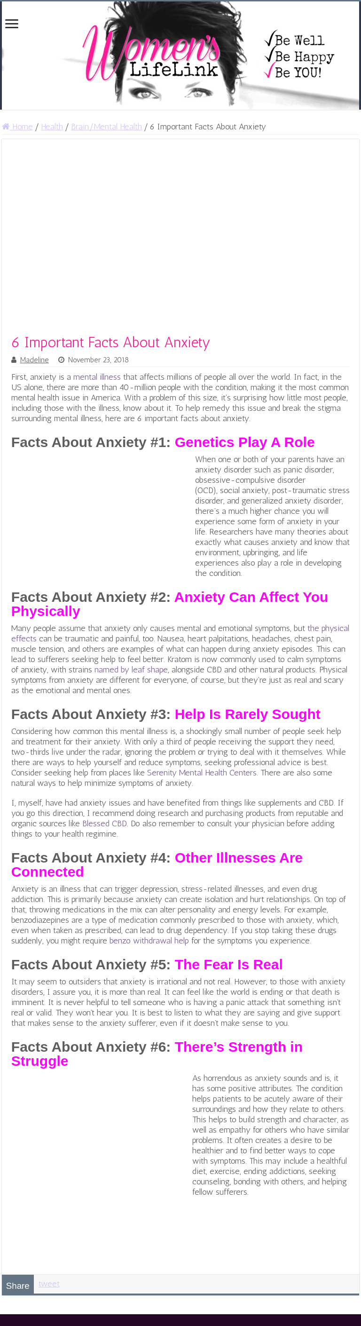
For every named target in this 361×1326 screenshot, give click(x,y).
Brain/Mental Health (106, 126)
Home (17, 126)
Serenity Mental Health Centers (202, 772)
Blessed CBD (104, 823)
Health (52, 126)
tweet (49, 1283)
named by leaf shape (131, 669)
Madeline (34, 360)
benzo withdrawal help (149, 940)
